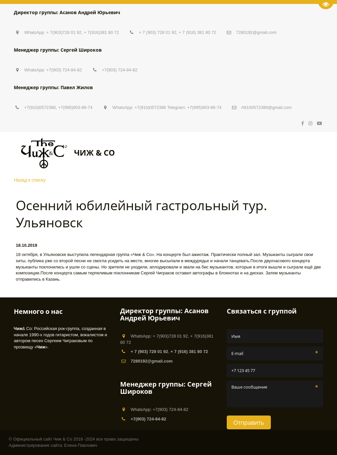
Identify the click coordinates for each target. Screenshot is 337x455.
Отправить (248, 422)
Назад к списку (30, 180)
